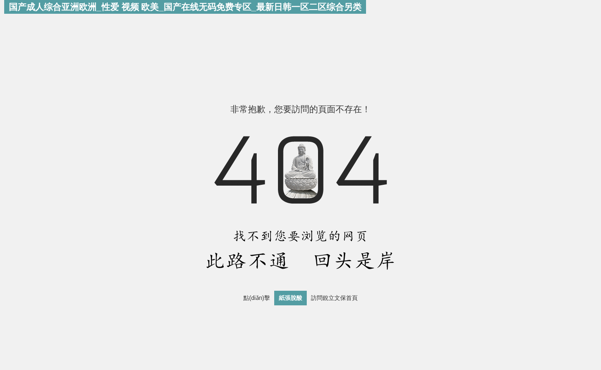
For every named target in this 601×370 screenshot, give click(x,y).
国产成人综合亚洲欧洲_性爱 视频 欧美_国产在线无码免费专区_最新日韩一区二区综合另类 (185, 7)
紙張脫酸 (290, 297)
